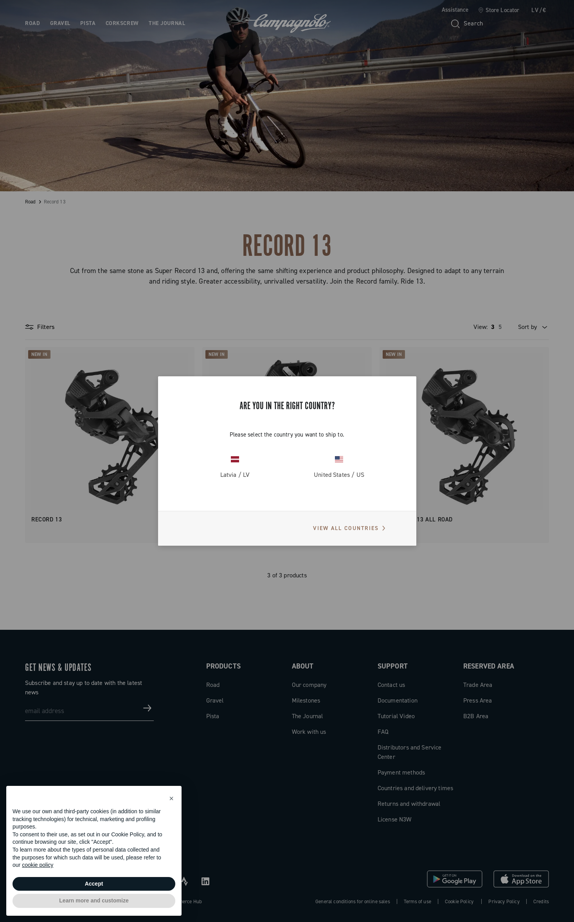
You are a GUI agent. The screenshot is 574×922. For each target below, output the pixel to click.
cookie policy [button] (37, 865)
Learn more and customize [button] (93, 900)
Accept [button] (94, 884)
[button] (171, 798)
